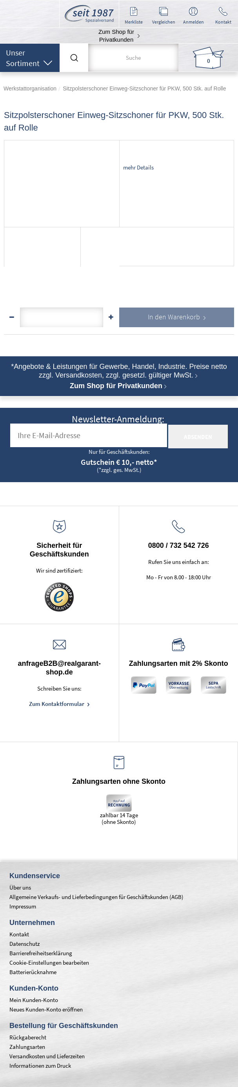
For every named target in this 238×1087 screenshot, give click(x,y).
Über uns (20, 887)
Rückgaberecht (27, 1037)
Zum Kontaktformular (57, 703)
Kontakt (19, 934)
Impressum (22, 906)
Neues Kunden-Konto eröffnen (46, 1009)
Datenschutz (24, 943)
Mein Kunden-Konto (33, 1000)
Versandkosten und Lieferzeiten (47, 1056)
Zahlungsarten (27, 1046)
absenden (198, 436)
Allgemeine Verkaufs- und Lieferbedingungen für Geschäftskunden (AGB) (96, 897)
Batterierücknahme (32, 972)
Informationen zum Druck (40, 1065)
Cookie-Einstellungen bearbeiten (49, 962)
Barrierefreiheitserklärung (40, 953)
